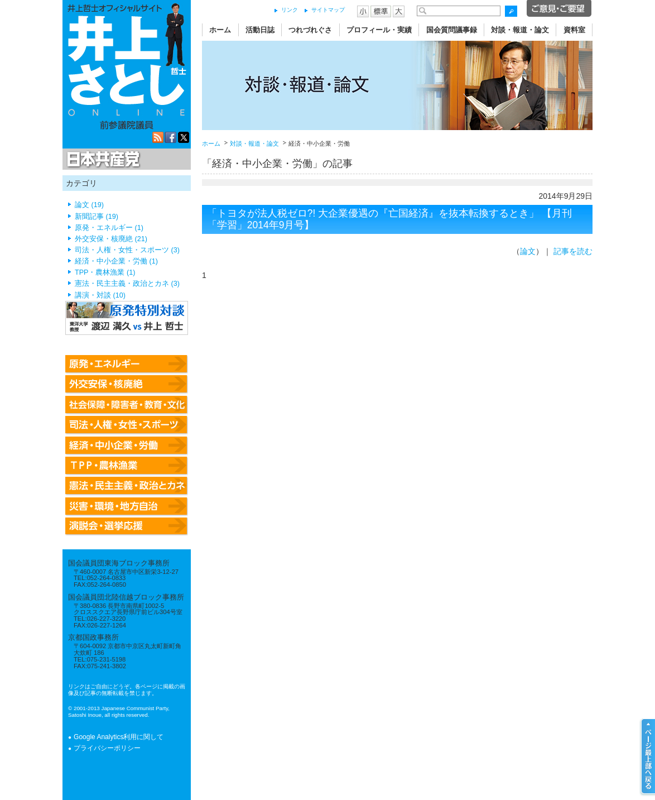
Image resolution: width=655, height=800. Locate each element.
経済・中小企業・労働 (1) (116, 261)
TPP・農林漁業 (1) (105, 272)
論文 (528, 251)
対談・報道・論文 (520, 30)
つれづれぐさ (310, 30)
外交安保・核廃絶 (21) (111, 239)
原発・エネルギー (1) (109, 228)
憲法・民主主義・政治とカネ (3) (127, 284)
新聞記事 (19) (96, 217)
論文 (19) (89, 205)
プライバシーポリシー (107, 748)
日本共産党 (101, 159)
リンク (289, 10)
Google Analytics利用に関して (118, 737)
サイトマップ (328, 10)
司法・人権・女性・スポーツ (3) (127, 250)
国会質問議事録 (451, 30)
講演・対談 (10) (100, 295)
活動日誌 (259, 30)
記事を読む (573, 251)
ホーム (220, 30)
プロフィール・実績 (379, 30)
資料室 (574, 30)
